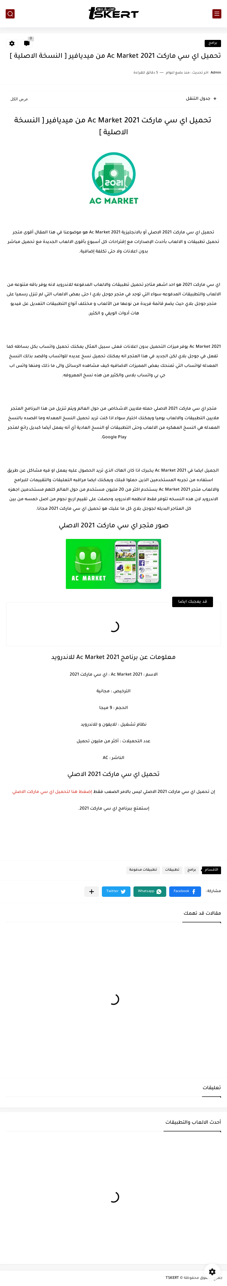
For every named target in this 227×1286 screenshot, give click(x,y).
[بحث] (10, 13)
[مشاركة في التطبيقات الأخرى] (91, 891)
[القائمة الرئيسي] (216, 13)
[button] (185, 891)
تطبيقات (172, 870)
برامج (213, 43)
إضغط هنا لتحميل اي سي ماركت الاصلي (52, 792)
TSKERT (172, 1278)
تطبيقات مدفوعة (143, 870)
